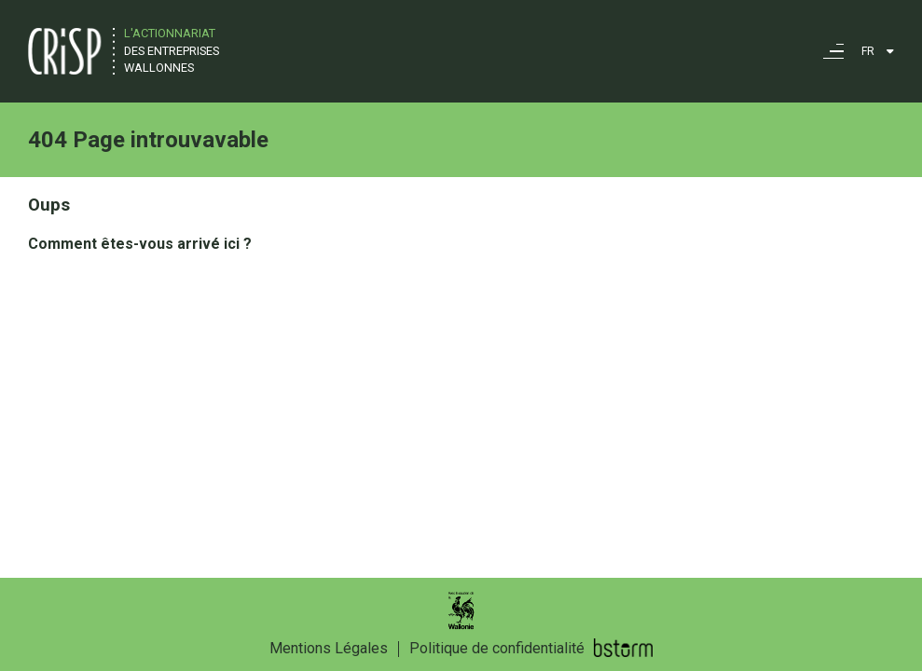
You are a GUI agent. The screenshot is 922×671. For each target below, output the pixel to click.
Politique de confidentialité (497, 648)
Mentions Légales (328, 648)
